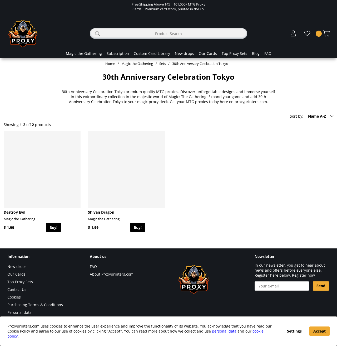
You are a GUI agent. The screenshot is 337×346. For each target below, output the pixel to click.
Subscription (118, 53)
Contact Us (16, 289)
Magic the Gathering (84, 53)
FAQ (267, 53)
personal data (224, 331)
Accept (319, 331)
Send (320, 285)
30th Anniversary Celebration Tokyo (200, 63)
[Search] (168, 33)
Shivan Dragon (101, 212)
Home (110, 63)
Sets (162, 63)
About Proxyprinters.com (111, 274)
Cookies (14, 297)
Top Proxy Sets (234, 53)
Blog (256, 53)
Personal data (19, 312)
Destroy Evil (14, 212)
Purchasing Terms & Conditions (35, 304)
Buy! (53, 227)
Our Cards (208, 53)
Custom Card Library (152, 53)
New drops (184, 53)
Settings (294, 331)
